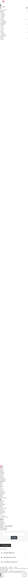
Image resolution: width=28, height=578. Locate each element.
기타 (1, 487)
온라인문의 (2, 491)
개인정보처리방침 (3, 567)
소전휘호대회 (2, 480)
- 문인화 (2, 26)
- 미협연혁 (2, 16)
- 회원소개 (2, 13)
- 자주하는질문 (3, 35)
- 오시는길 (2, 17)
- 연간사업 (2, 20)
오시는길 (2, 475)
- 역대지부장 (2, 15)
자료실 (1, 495)
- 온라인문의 (2, 34)
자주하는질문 (2, 492)
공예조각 (2, 486)
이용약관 (10, 567)
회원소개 (2, 471)
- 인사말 (2, 12)
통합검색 (2, 494)
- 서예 (1, 27)
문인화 (1, 484)
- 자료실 (2, 39)
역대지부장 (2, 472)
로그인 (1, 10)
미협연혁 (2, 473)
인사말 (1, 470)
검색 (14, 537)
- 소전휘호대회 (3, 22)
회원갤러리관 (2, 481)
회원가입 (5, 10)
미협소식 (2, 490)
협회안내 (2, 468)
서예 (1, 485)
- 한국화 (2, 25)
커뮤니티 (2, 489)
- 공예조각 (2, 29)
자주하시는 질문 (5, 545)
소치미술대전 (2, 478)
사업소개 (2, 476)
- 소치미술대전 (3, 21)
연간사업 (2, 477)
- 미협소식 (2, 32)
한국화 (1, 482)
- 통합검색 (2, 36)
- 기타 (1, 30)
